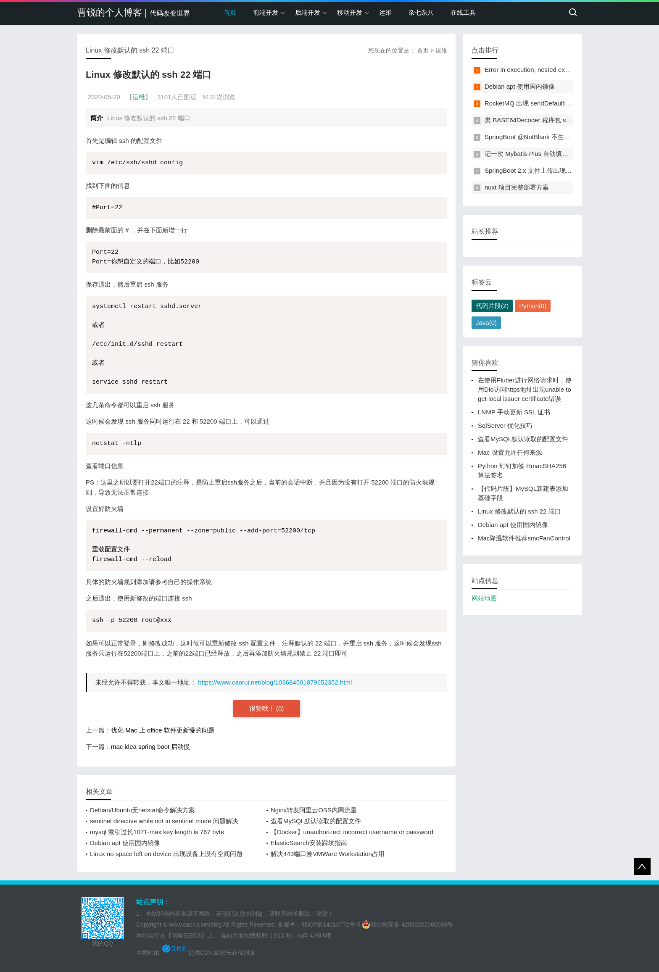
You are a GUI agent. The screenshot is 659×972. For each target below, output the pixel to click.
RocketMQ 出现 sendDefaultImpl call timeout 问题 (554, 103)
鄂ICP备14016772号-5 (330, 924)
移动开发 (349, 12)
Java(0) (486, 322)
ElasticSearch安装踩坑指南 (309, 842)
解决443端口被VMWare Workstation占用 (328, 853)
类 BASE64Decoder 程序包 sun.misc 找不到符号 (553, 120)
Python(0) (532, 305)
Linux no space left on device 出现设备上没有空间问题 (166, 853)
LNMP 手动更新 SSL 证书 (514, 412)
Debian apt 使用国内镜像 (125, 842)
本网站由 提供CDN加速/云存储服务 (196, 952)
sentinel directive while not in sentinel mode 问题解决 (164, 820)
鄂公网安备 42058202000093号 (407, 924)
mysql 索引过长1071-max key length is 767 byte (157, 831)
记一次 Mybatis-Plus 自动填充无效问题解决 (545, 153)
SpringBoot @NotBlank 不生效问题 (534, 136)
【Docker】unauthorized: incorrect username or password (352, 831)
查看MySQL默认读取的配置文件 (316, 820)
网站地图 (484, 598)
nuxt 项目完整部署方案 (517, 187)
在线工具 (463, 12)
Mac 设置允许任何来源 (510, 452)
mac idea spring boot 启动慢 (150, 746)
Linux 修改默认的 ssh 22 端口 (519, 511)
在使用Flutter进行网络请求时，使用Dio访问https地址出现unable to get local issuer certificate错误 (525, 389)
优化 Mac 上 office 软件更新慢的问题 (162, 730)
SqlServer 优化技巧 (505, 425)
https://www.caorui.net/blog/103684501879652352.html (275, 682)
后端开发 (307, 12)
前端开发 (265, 12)
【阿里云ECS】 (186, 935)
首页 (230, 12)
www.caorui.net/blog (195, 924)
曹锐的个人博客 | (133, 12)
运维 (385, 12)
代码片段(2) (492, 305)
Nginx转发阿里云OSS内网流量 (314, 810)
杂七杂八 (421, 12)
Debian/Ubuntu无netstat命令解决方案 (142, 810)
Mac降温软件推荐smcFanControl (524, 538)
